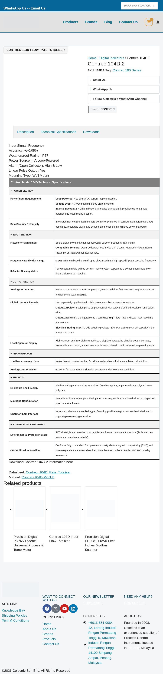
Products (70, 22)
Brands (91, 22)
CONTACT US (134, 603)
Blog (108, 22)
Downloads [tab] (91, 132)
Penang (133, 648)
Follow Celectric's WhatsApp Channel (120, 99)
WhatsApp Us (15, 8)
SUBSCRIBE (93, 603)
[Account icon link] (157, 22)
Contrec (108, 109)
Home (92, 58)
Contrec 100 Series (127, 70)
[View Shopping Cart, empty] (149, 22)
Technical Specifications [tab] (58, 132)
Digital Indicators (111, 58)
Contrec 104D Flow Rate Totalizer (35, 49)
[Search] (154, 5)
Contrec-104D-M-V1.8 (38, 477)
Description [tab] (25, 132)
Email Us (38, 8)
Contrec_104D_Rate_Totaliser (48, 472)
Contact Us (128, 22)
